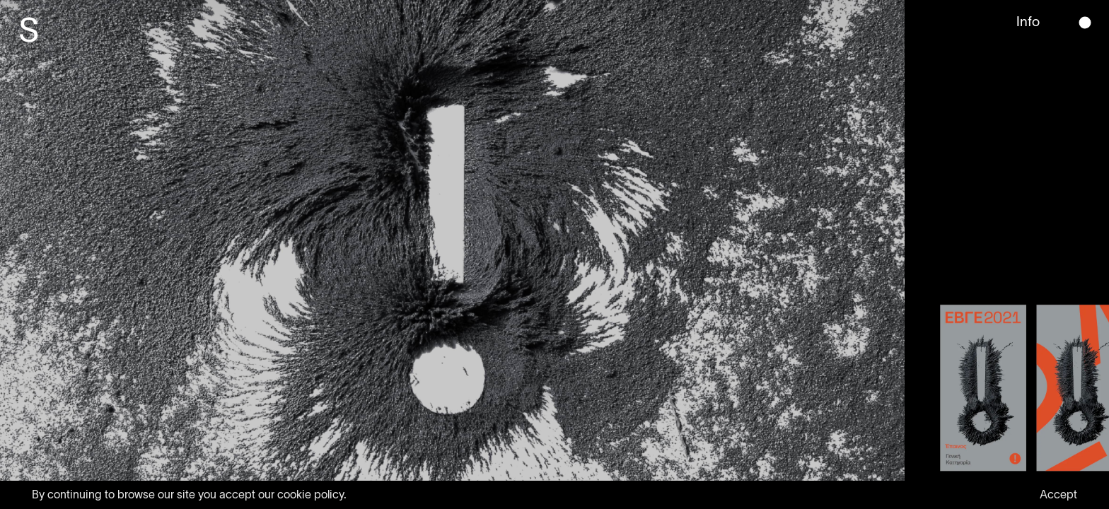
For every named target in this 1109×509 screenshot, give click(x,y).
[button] (1085, 23)
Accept (1058, 494)
